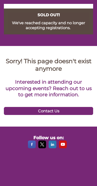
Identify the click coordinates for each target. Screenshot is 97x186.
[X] (42, 147)
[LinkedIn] (52, 147)
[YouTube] (63, 147)
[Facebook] (32, 147)
